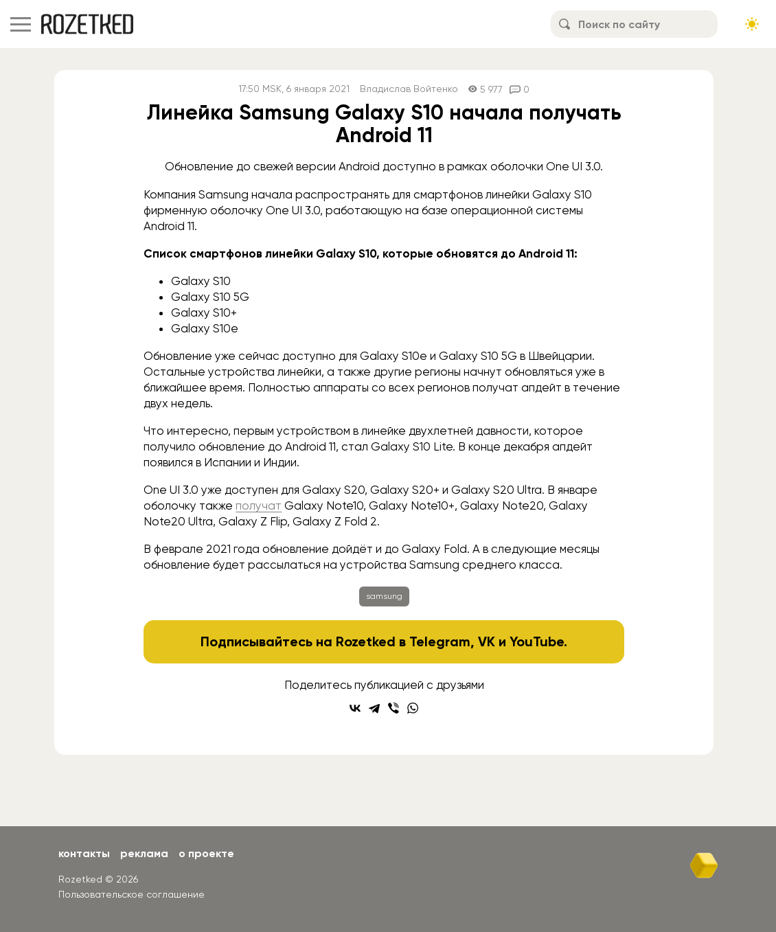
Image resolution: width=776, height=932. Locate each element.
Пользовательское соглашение (131, 894)
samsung (384, 596)
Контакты (84, 853)
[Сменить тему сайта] (752, 24)
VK (486, 641)
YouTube (537, 641)
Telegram (439, 641)
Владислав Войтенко (409, 89)
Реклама (144, 853)
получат (259, 505)
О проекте (206, 853)
